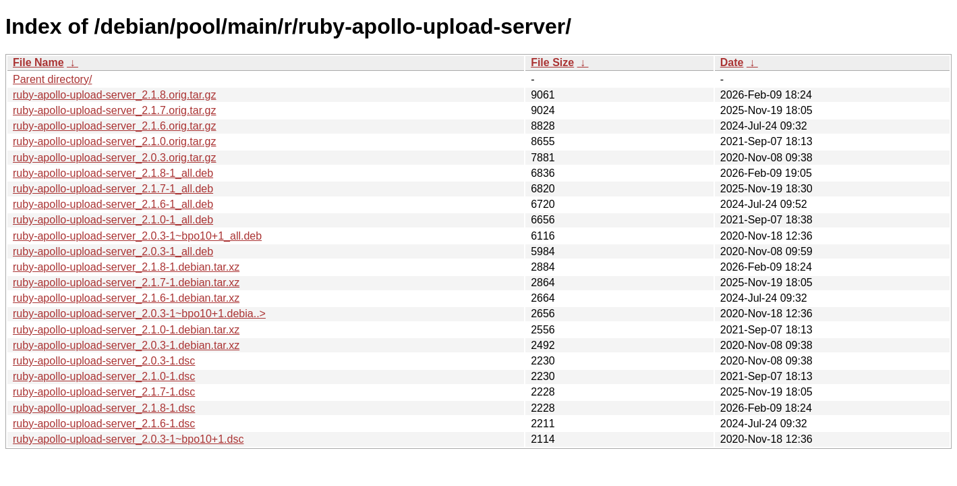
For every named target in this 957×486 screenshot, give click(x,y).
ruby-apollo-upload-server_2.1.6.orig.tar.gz (114, 126)
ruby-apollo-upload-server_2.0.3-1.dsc (104, 361)
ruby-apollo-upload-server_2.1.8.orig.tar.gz (114, 95)
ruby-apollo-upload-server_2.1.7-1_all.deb (113, 188)
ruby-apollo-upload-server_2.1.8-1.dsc (104, 408)
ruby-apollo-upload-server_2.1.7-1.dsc (104, 392)
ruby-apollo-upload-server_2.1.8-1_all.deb (113, 173)
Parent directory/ (52, 79)
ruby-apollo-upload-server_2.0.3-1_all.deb (113, 251)
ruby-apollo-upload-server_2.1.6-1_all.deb (113, 204)
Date (732, 62)
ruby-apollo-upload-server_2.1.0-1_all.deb (113, 219)
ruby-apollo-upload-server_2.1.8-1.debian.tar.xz (126, 267)
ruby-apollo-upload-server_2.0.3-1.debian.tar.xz (126, 345)
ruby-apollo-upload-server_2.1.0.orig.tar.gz (114, 141)
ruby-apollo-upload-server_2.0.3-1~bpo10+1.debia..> (139, 313)
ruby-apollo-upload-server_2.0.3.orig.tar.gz (114, 157)
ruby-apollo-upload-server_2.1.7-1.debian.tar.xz (126, 282)
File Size (552, 62)
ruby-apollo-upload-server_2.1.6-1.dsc (104, 423)
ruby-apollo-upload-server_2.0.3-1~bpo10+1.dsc (128, 439)
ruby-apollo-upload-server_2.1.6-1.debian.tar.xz (126, 298)
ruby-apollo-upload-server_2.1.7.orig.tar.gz (114, 110)
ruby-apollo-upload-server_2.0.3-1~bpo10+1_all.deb (137, 236)
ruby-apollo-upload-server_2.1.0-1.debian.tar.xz (126, 329)
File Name (38, 62)
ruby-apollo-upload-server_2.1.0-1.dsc (104, 376)
